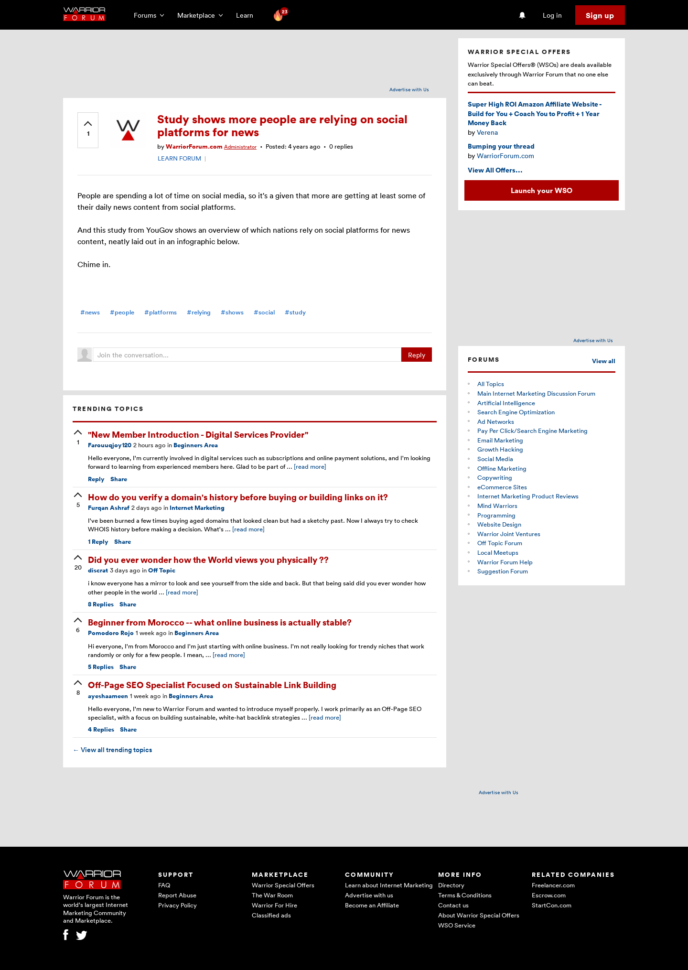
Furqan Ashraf (108, 507)
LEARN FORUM (179, 158)
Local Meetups (497, 552)
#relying (199, 312)
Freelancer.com (553, 885)
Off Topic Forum (499, 543)
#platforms (160, 312)
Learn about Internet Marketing (389, 885)
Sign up (600, 15)
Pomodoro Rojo (111, 632)
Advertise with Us (409, 89)
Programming (496, 515)
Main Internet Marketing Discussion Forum (536, 393)
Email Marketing (500, 440)
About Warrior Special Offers (478, 915)
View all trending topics (112, 749)
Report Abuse (177, 895)
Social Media (495, 458)
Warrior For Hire (274, 905)
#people (122, 312)
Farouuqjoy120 (109, 445)
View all (603, 361)
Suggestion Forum (502, 571)
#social (264, 312)
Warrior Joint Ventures (508, 533)
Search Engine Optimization (516, 412)
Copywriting (494, 477)
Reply (416, 354)
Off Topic (161, 570)
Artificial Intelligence (506, 403)
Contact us (453, 905)
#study (295, 312)
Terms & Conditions (465, 895)
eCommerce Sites (502, 487)
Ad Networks (495, 421)
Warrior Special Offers (283, 885)
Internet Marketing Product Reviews (528, 496)
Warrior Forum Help (505, 562)
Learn (247, 15)
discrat (98, 570)
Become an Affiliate (372, 905)
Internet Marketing (197, 507)
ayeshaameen (108, 696)
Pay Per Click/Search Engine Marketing (532, 430)
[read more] (310, 466)
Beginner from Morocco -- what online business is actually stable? (220, 622)
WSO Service (456, 925)
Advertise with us (369, 895)
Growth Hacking (500, 449)
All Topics (490, 383)
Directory (451, 885)
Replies (101, 604)
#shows (232, 312)
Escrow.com (549, 895)
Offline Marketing (502, 468)
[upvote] (88, 129)
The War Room (272, 895)
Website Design (499, 524)
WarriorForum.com (194, 146)
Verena (487, 132)
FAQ (164, 885)
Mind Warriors (497, 505)
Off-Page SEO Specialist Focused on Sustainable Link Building (212, 684)
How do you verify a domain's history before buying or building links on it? (238, 497)
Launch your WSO (541, 190)
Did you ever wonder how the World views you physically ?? (208, 559)
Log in (552, 15)
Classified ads (271, 915)
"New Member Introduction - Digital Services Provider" (198, 434)
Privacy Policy (177, 905)
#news (90, 312)
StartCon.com (551, 905)
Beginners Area (195, 445)
